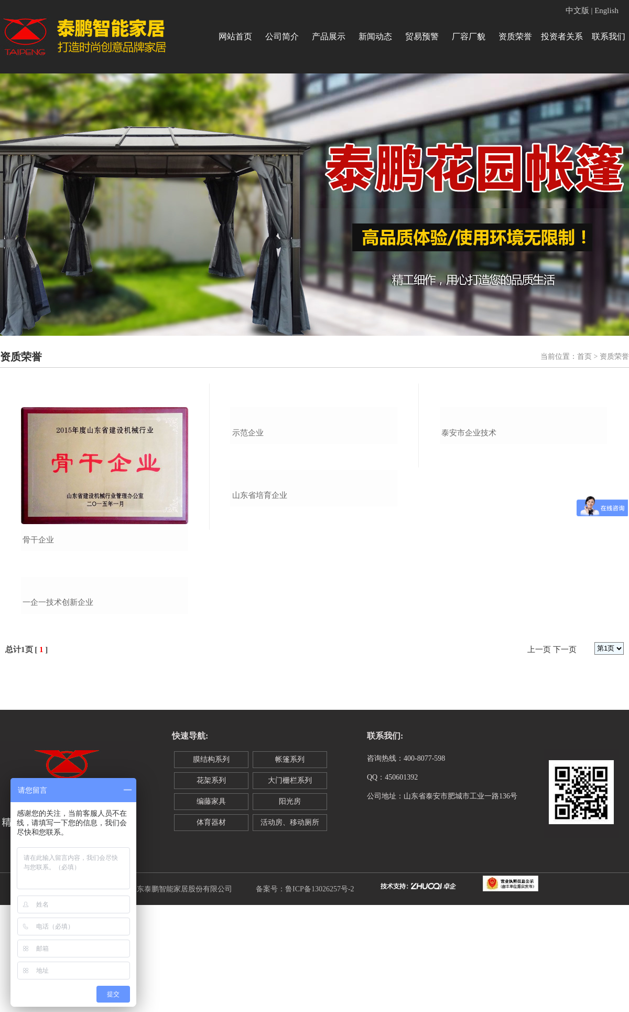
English (606, 10)
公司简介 (282, 36)
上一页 (539, 757)
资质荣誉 (515, 36)
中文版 (577, 10)
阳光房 (290, 908)
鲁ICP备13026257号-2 (319, 996)
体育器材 (211, 929)
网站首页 (235, 36)
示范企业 (248, 540)
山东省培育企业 (259, 706)
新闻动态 (375, 36)
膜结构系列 (211, 866)
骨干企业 (38, 540)
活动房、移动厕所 (290, 929)
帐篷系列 (290, 866)
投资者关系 (562, 36)
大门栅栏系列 (290, 887)
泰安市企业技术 (468, 540)
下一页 (565, 757)
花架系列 (211, 887)
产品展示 (328, 36)
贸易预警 (422, 36)
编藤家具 (211, 908)
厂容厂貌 (468, 36)
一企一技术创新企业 (58, 710)
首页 (584, 356)
